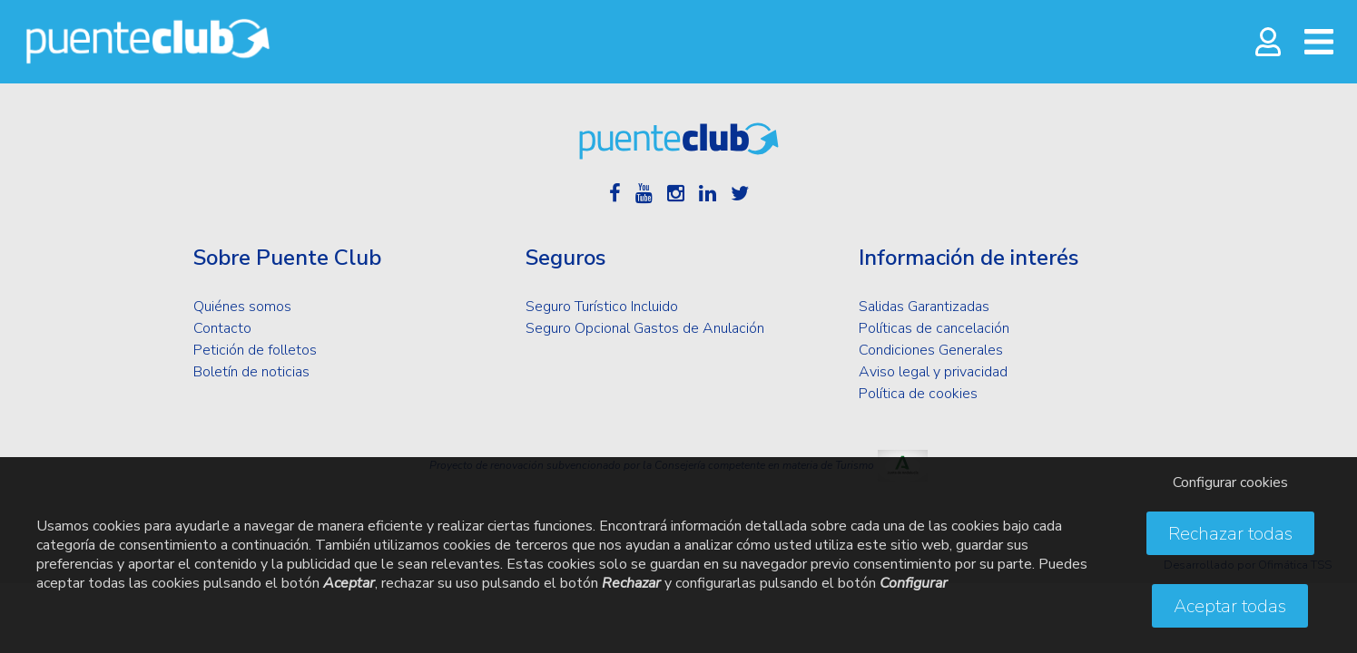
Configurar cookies (1230, 482)
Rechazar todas (1230, 533)
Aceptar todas (1230, 606)
